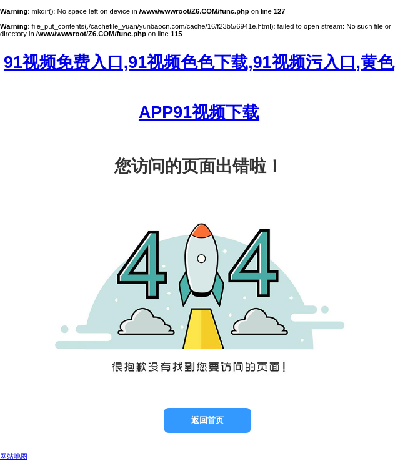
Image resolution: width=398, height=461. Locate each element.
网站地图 (13, 456)
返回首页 (207, 420)
